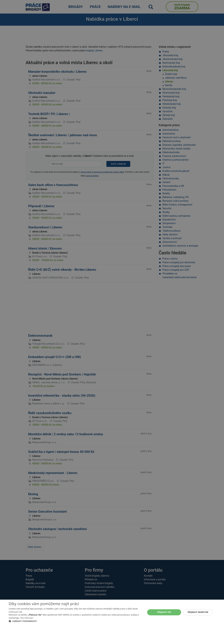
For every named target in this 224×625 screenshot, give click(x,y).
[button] (75, 621)
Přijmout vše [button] (164, 612)
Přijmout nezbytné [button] (198, 612)
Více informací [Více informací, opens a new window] (26, 618)
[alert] (112, 312)
